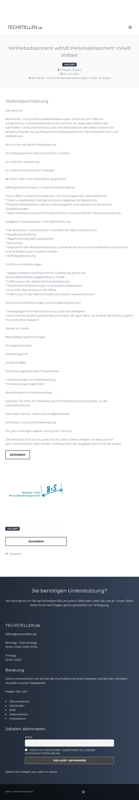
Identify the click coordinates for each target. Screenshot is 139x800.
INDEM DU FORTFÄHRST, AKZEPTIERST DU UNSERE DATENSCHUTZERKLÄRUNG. (60, 752)
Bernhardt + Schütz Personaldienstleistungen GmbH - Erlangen (70, 78)
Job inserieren (19, 701)
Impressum (17, 718)
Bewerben (17, 454)
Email (29, 737)
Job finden (17, 705)
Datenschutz (18, 714)
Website (15, 554)
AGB (12, 710)
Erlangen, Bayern (70, 69)
